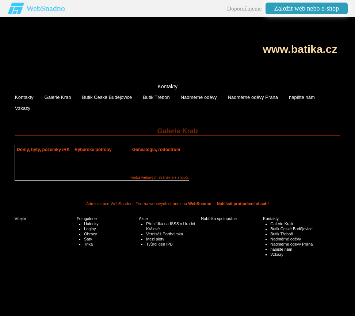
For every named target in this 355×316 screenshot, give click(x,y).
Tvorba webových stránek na (173, 203)
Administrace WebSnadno (109, 203)
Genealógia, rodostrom (156, 149)
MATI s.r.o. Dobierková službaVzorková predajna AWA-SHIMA (101, 160)
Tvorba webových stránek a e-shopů (158, 178)
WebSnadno (45, 8)
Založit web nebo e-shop (306, 8)
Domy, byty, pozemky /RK (43, 149)
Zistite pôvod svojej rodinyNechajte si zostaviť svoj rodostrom (155, 160)
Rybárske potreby (93, 149)
